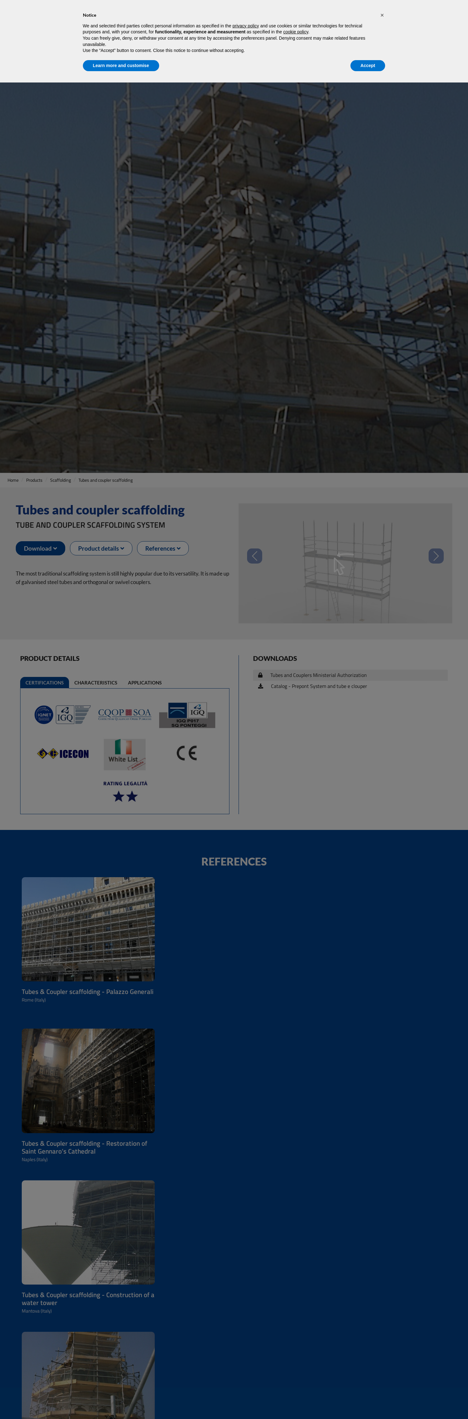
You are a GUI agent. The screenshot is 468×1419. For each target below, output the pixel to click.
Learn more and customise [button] (121, 65)
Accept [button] (368, 65)
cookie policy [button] (295, 31)
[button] (382, 15)
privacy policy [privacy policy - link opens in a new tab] (246, 25)
